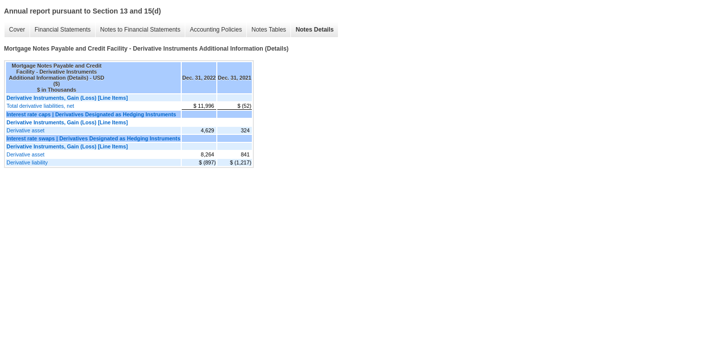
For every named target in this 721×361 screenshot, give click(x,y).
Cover (17, 29)
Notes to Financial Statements (140, 29)
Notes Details (314, 29)
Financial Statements (63, 29)
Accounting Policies (216, 29)
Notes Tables (268, 29)
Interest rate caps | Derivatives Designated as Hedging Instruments (91, 114)
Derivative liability (27, 162)
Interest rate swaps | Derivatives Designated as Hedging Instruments (93, 138)
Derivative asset (26, 130)
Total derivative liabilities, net (40, 106)
